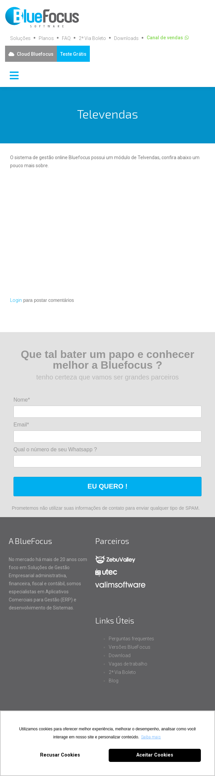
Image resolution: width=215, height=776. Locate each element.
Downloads (126, 38)
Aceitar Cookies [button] (154, 755)
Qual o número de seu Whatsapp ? (55, 449)
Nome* (21, 400)
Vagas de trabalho (128, 664)
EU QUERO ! (107, 486)
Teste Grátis (73, 54)
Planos (46, 38)
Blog (113, 680)
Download (120, 655)
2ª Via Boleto (92, 38)
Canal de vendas (165, 37)
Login (16, 300)
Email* (21, 424)
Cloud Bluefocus (35, 54)
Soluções (20, 38)
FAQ (66, 38)
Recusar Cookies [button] (60, 755)
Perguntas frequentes (131, 638)
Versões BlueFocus (129, 647)
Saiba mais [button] (151, 737)
